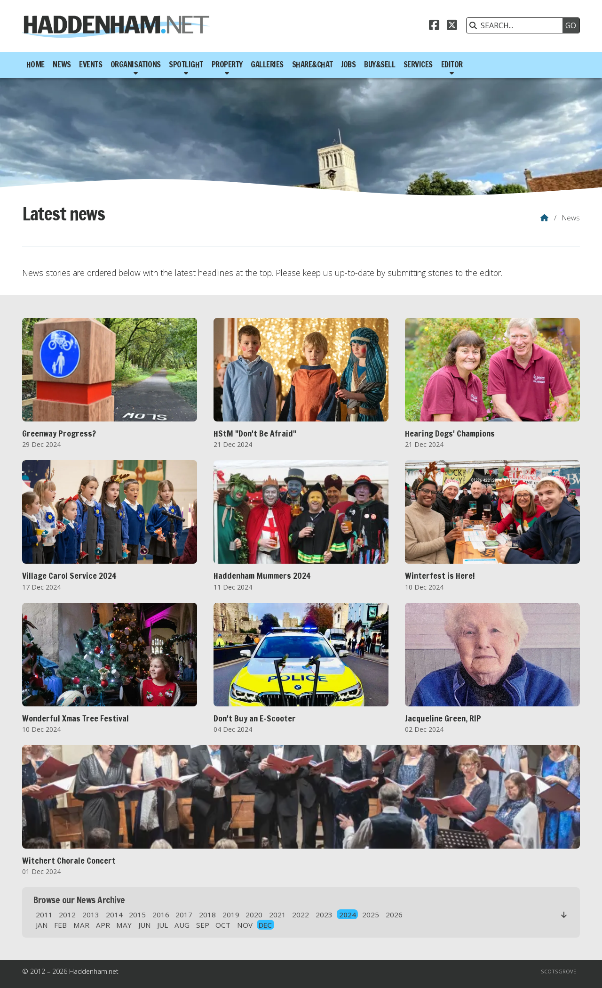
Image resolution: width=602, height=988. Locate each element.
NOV (245, 925)
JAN (42, 925)
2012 (67, 914)
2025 (370, 914)
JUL (162, 925)
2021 (277, 914)
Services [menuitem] (418, 64)
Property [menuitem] (227, 64)
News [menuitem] (62, 64)
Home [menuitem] (35, 64)
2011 (44, 914)
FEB (60, 925)
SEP (202, 925)
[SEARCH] (516, 25)
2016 (160, 914)
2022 (300, 914)
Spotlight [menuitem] (186, 64)
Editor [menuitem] (452, 64)
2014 (114, 914)
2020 (254, 914)
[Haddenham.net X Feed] (452, 26)
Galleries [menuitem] (267, 64)
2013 (90, 914)
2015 (137, 914)
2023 (324, 914)
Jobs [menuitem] (348, 64)
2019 (230, 914)
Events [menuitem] (90, 64)
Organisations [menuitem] (136, 64)
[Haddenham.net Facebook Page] (434, 26)
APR (103, 925)
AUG (182, 925)
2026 (394, 914)
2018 (207, 914)
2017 (183, 914)
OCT (222, 925)
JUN (144, 925)
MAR (81, 925)
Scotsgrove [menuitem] (558, 971)
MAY (124, 925)
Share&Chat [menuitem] (312, 64)
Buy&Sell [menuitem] (379, 64)
